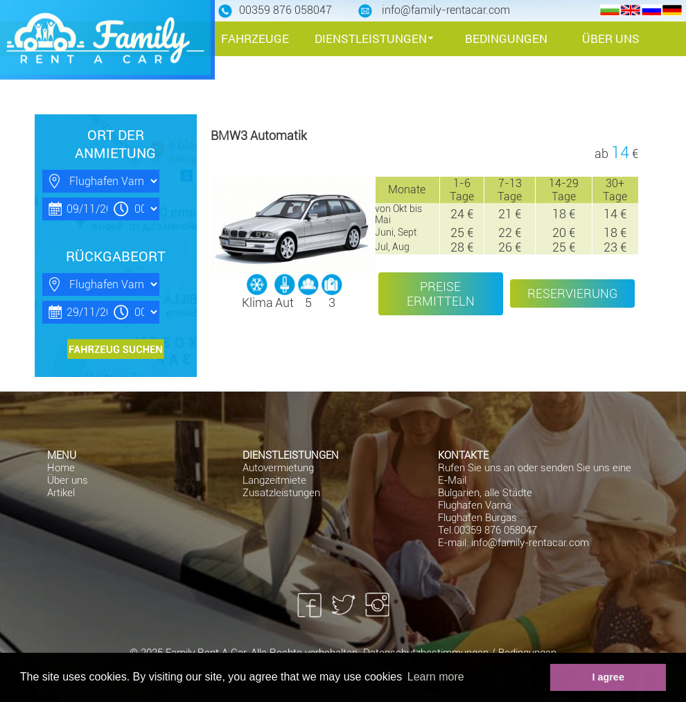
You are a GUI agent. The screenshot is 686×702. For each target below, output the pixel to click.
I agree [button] (608, 677)
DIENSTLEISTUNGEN (371, 38)
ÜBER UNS (611, 38)
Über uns (67, 480)
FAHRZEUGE (255, 38)
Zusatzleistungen (281, 492)
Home (61, 468)
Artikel (61, 492)
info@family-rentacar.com (530, 542)
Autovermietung (278, 468)
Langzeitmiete (274, 480)
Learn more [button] (435, 677)
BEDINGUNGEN (506, 38)
